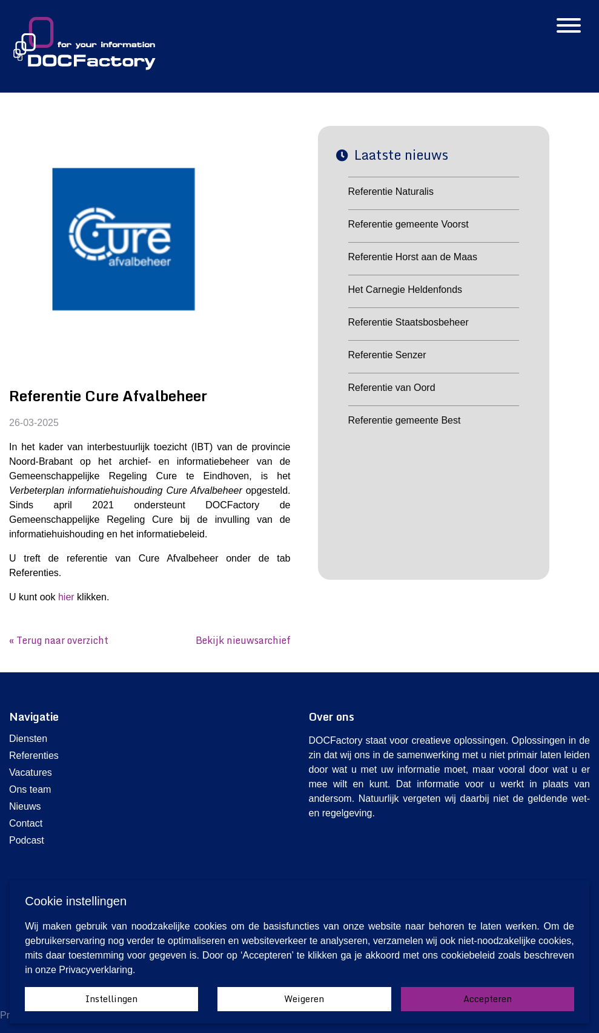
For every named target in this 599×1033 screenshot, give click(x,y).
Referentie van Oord (391, 387)
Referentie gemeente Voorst (408, 224)
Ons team (30, 789)
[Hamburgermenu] (569, 26)
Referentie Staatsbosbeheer (408, 322)
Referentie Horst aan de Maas (412, 257)
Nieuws (25, 806)
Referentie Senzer (387, 355)
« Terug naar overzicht (58, 640)
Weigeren (304, 999)
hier (66, 597)
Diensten (28, 738)
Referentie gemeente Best (404, 420)
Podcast (26, 840)
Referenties (34, 755)
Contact (25, 823)
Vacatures (30, 772)
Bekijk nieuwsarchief (243, 640)
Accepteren (487, 999)
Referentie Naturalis (391, 191)
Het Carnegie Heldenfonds (405, 289)
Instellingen (111, 999)
